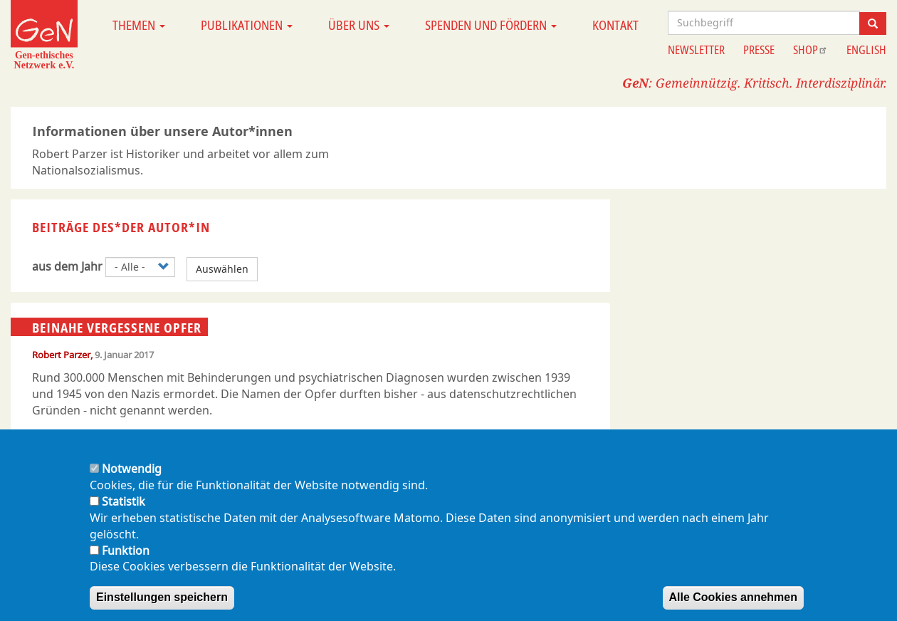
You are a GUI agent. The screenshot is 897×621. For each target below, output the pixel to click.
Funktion (126, 565)
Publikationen (247, 24)
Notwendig (132, 483)
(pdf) (45, 441)
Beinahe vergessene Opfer (116, 327)
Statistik (123, 515)
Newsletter (696, 50)
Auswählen (222, 269)
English (866, 50)
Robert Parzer (61, 354)
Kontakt (615, 24)
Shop (810, 50)
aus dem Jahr (67, 266)
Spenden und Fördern (491, 24)
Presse (759, 50)
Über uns (358, 24)
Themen (138, 24)
